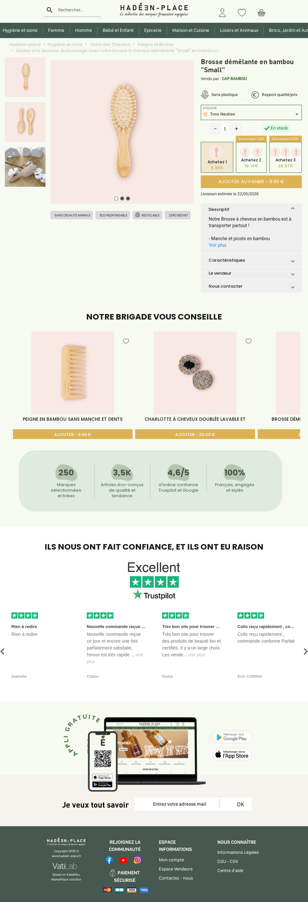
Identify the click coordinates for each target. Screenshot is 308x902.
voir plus (196, 654)
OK (239, 804)
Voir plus (217, 245)
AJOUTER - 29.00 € (195, 434)
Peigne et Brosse (155, 44)
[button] (251, 209)
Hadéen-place (25, 44)
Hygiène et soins (65, 44)
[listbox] (251, 115)
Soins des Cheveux (109, 44)
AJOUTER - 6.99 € (72, 434)
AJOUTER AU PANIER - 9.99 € (251, 181)
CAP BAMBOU (234, 78)
